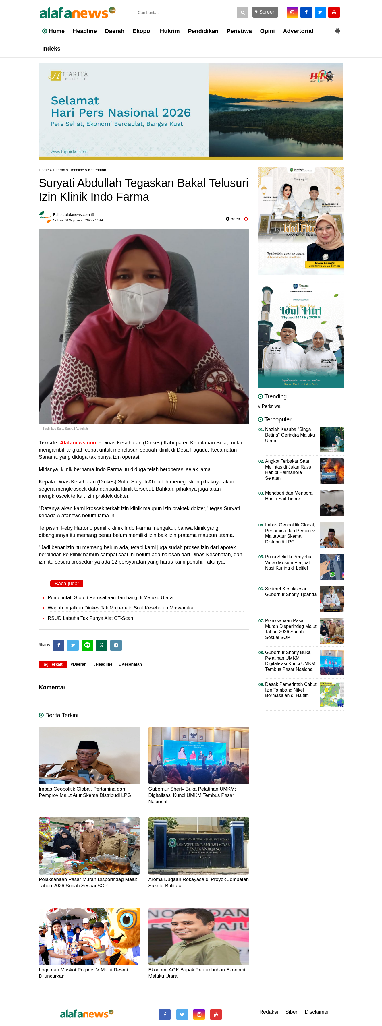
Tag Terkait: (53, 664)
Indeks (51, 48)
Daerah (114, 31)
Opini (267, 31)
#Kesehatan (130, 664)
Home (53, 31)
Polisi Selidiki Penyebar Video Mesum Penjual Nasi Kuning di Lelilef (289, 562)
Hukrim (170, 31)
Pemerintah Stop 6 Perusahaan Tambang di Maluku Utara (110, 597)
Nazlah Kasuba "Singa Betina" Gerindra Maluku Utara (290, 435)
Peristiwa (239, 31)
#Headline (102, 664)
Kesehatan (97, 170)
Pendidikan (203, 31)
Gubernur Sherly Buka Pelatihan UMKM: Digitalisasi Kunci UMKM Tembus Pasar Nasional (192, 795)
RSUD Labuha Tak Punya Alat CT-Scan (90, 618)
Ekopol (142, 31)
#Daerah (78, 664)
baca (233, 218)
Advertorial (298, 31)
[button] (337, 29)
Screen (265, 12)
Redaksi (268, 1012)
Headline (85, 31)
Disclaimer (317, 1012)
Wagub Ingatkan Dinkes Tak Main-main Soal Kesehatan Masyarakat (121, 608)
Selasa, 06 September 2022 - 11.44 (78, 220)
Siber (291, 1012)
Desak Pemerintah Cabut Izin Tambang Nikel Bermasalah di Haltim (291, 690)
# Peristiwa (269, 406)
